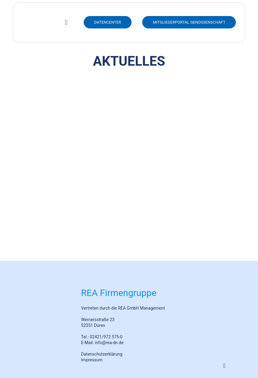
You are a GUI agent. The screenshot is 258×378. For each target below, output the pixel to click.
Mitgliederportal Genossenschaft (189, 22)
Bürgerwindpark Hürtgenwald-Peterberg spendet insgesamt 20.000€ (66, 231)
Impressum (91, 359)
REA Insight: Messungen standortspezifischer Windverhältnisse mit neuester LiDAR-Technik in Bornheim (191, 153)
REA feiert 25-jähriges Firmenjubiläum (66, 163)
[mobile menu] (66, 22)
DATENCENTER (107, 22)
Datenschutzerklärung (101, 354)
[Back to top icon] (224, 365)
